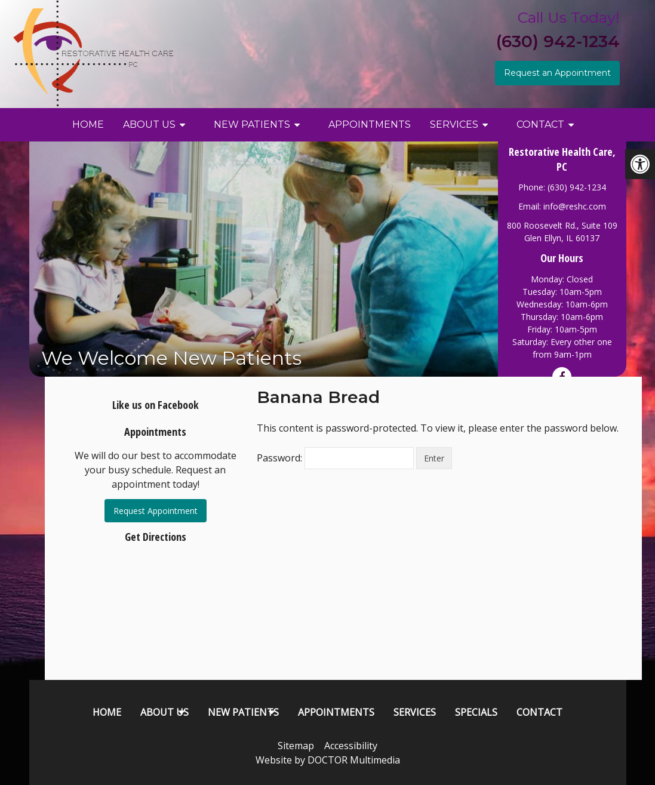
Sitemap (296, 745)
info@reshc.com (574, 206)
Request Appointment (155, 510)
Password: (335, 457)
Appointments (369, 124)
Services (454, 124)
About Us (149, 124)
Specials (476, 712)
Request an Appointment (557, 72)
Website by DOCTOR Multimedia (328, 759)
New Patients (252, 124)
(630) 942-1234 (558, 41)
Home (88, 124)
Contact (540, 124)
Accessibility (350, 745)
